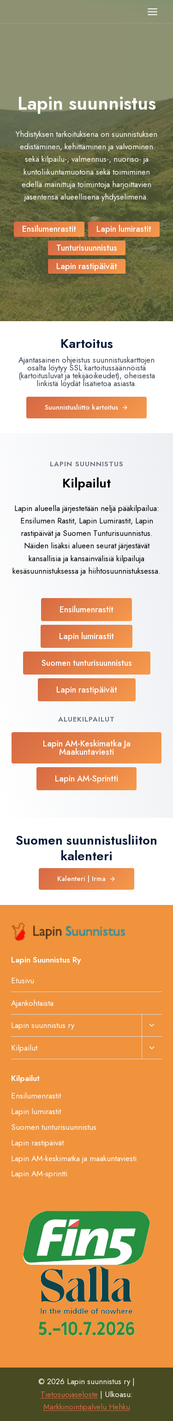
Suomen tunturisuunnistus (53, 1127)
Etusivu (22, 980)
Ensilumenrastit (36, 1095)
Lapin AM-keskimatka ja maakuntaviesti (74, 1158)
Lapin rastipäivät (37, 1142)
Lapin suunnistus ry (42, 1025)
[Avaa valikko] (152, 11)
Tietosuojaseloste (69, 1394)
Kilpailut (24, 1047)
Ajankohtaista (32, 1003)
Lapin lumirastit (36, 1111)
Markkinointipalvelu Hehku (86, 1406)
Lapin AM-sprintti (39, 1173)
